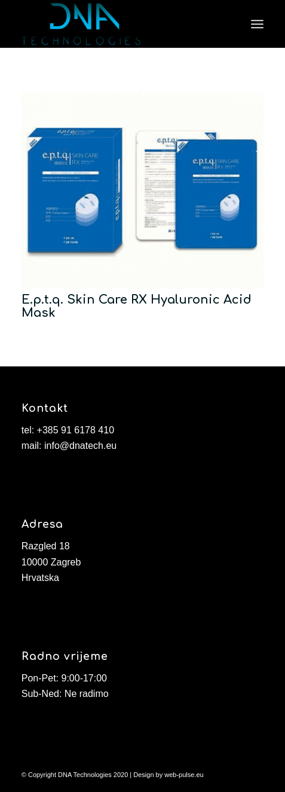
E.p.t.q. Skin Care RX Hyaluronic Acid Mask (137, 306)
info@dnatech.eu (80, 446)
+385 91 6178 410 (75, 430)
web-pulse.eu (183, 774)
